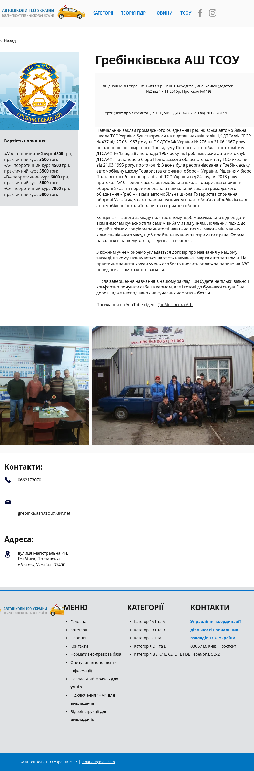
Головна (78, 621)
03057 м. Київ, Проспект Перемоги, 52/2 (215, 638)
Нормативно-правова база (96, 654)
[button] (102, 12)
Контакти (79, 646)
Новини (78, 637)
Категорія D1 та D (150, 646)
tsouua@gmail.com (98, 761)
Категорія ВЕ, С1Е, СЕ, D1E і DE (162, 654)
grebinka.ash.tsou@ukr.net (44, 513)
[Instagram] (213, 13)
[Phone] (7, 480)
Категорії (78, 629)
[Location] (7, 554)
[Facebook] (200, 13)
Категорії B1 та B (149, 629)
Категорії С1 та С (149, 637)
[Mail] (7, 502)
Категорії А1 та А (149, 621)
